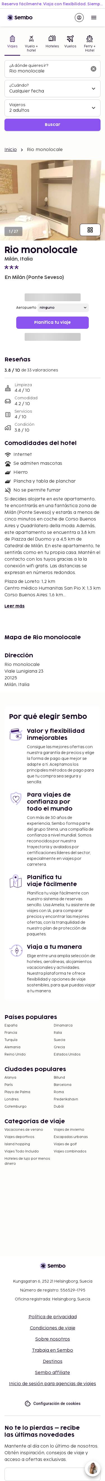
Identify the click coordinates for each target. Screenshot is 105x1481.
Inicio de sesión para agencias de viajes (52, 1384)
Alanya (10, 1078)
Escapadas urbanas (71, 1137)
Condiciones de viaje (52, 1328)
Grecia (59, 1047)
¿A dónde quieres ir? (28, 65)
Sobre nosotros (52, 1339)
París (8, 1085)
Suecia (59, 1040)
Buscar (52, 125)
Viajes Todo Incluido (21, 1151)
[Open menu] (93, 17)
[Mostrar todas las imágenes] (90, 230)
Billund (59, 1078)
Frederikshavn (66, 1099)
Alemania (12, 1047)
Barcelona (62, 1085)
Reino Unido (15, 1054)
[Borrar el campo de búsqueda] (93, 68)
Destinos (52, 1361)
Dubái (59, 1107)
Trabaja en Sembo (52, 1350)
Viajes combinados (70, 1151)
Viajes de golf (65, 1144)
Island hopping (17, 1144)
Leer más (14, 606)
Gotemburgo (15, 1107)
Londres (11, 1099)
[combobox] (48, 71)
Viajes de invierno (69, 1130)
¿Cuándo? (19, 85)
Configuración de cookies (52, 1404)
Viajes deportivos (19, 1137)
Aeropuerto (26, 308)
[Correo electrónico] (52, 1474)
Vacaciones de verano (23, 1130)
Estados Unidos (67, 1054)
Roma (59, 1092)
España (10, 1025)
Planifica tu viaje (52, 322)
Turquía (10, 1040)
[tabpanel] (52, 95)
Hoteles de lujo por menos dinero (27, 1161)
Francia (10, 1033)
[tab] (12, 44)
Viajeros (17, 105)
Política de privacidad (53, 1317)
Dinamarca (63, 1025)
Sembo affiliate (52, 1372)
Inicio (10, 149)
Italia (58, 1033)
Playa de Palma (17, 1092)
